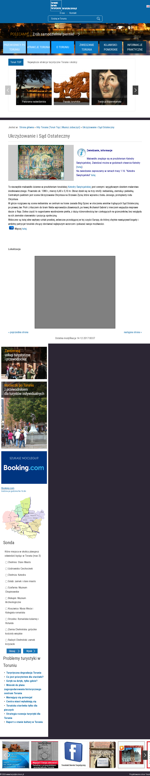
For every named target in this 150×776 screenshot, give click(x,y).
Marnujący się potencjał (19, 697)
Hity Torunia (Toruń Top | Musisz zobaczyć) (58, 127)
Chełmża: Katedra (17, 574)
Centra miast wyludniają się (21, 701)
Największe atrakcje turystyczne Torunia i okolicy (52, 62)
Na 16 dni (22, 491)
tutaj (79, 166)
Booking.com (7, 488)
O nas (62, 13)
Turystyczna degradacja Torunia (23, 672)
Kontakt (73, 13)
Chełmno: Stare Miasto (19, 562)
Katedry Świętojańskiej (79, 186)
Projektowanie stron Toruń (139, 774)
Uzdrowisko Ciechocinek (20, 568)
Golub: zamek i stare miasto (22, 581)
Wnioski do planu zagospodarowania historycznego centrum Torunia (22, 689)
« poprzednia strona (18, 332)
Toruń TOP (15, 62)
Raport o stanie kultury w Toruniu (24, 722)
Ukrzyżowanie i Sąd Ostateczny (98, 127)
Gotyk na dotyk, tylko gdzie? (21, 680)
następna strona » (133, 332)
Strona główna (26, 127)
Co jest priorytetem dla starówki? (25, 676)
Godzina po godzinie (9, 491)
